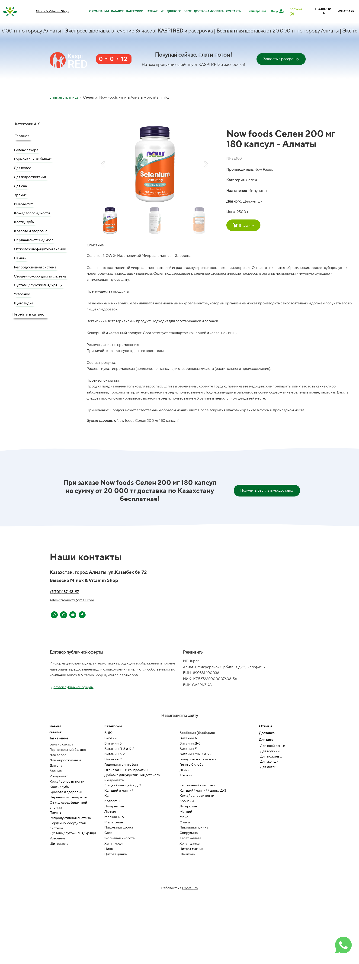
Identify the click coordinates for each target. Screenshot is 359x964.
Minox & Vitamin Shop (52, 11)
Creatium (190, 888)
